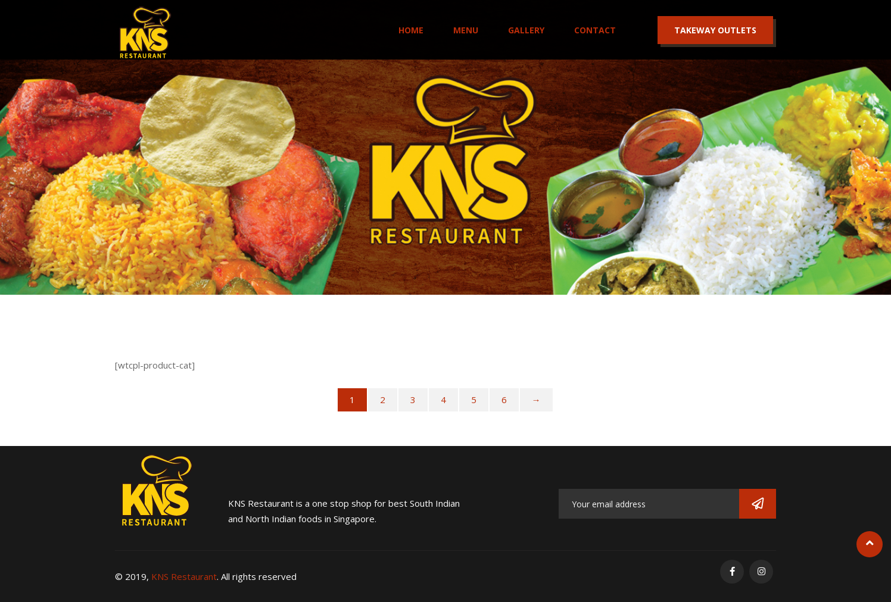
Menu (465, 30)
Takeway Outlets (715, 30)
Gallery (526, 30)
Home (410, 30)
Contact (595, 30)
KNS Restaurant (184, 576)
